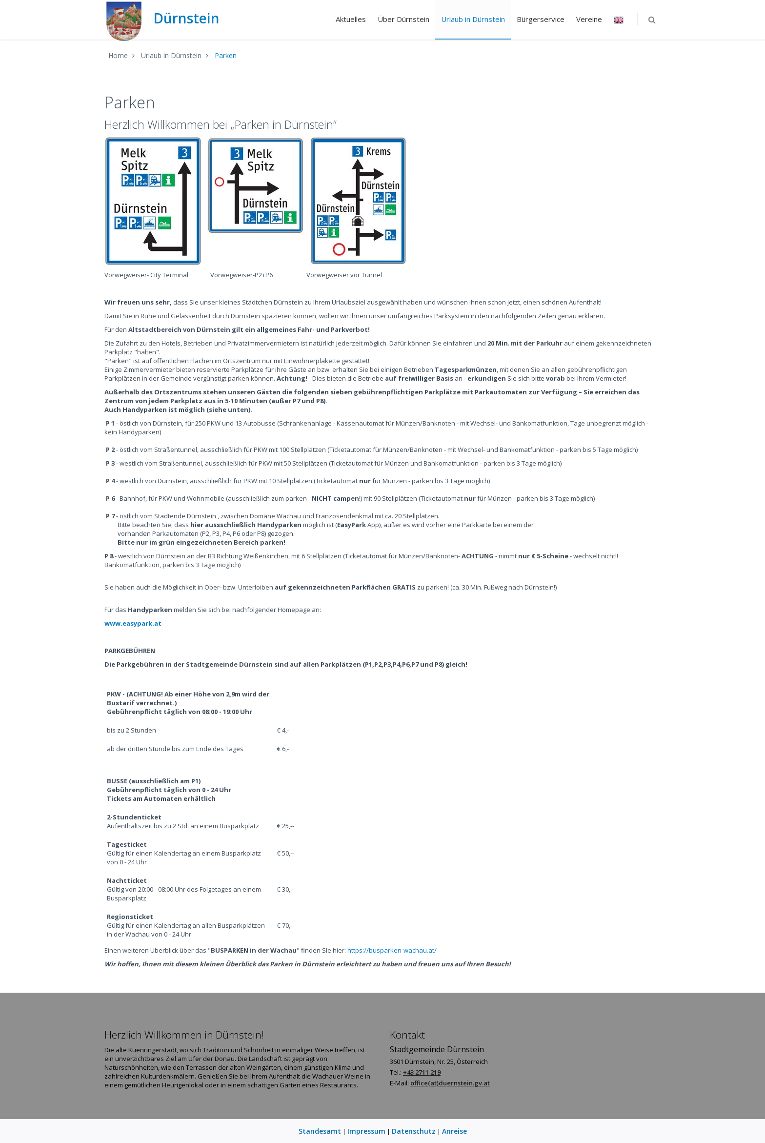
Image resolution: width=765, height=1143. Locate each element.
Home (118, 55)
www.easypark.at (132, 623)
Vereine (586, 19)
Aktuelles (348, 19)
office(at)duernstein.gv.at (450, 1083)
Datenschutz (414, 1131)
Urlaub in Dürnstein (470, 19)
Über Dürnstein (400, 19)
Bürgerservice (537, 19)
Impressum (366, 1131)
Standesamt (320, 1131)
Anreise (454, 1131)
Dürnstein (162, 18)
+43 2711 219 (422, 1072)
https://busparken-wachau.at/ (392, 950)
